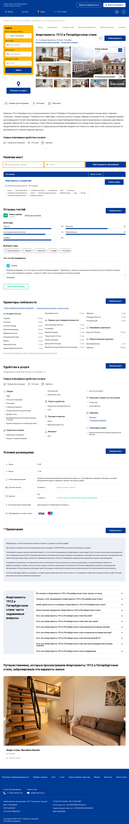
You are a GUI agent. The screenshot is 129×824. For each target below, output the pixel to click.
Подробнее (10, 277)
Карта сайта (121, 777)
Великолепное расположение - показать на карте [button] (53, 308)
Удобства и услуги (107, 27)
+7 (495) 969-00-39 (12, 793)
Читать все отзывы (32, 215)
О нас (62, 777)
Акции (41, 12)
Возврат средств (40, 777)
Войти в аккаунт (114, 5)
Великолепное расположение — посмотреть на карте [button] (57, 42)
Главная (6, 21)
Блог (25, 12)
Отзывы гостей (68, 27)
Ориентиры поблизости (87, 27)
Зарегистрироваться (89, 5)
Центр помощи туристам (79, 777)
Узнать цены (114, 182)
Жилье (9, 12)
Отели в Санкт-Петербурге (21, 21)
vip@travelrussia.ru (36, 793)
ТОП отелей (60, 12)
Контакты (108, 777)
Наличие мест (52, 27)
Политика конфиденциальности (15, 777)
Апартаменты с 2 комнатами (18, 181)
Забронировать (115, 38)
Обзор (40, 27)
